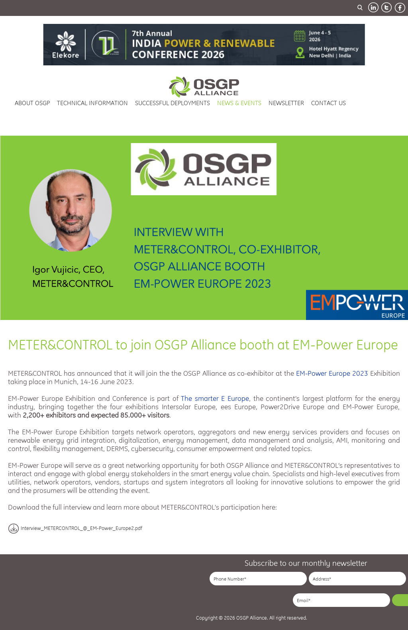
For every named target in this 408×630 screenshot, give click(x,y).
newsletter (286, 103)
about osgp (32, 103)
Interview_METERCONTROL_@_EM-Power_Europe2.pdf (75, 528)
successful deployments (172, 103)
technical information (92, 103)
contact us (328, 103)
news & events (239, 103)
